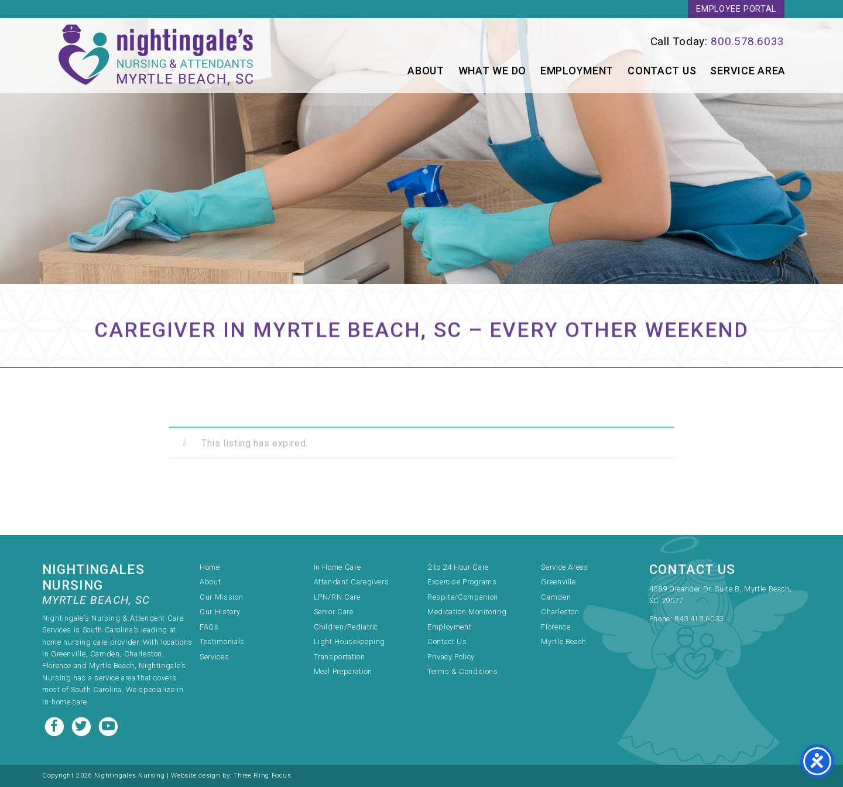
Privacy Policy (451, 656)
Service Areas (564, 567)
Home (210, 567)
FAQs (209, 626)
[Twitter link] (82, 725)
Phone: (661, 618)
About (425, 70)
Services (214, 656)
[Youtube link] (108, 725)
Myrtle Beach (564, 641)
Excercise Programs (462, 581)
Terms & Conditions (462, 671)
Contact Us (662, 70)
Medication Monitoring (466, 611)
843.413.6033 (699, 618)
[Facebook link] (55, 725)
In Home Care (337, 567)
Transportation (339, 656)
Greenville (558, 581)
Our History (220, 611)
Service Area (748, 70)
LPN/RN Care (337, 597)
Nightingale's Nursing (156, 55)
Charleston (560, 611)
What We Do (492, 70)
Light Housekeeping (350, 641)
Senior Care (334, 611)
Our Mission (221, 597)
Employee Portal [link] (736, 9)
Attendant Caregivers (351, 581)
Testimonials (222, 641)
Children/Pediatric (346, 626)
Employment (577, 70)
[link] (615, 41)
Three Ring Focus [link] (262, 775)
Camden (556, 597)
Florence (555, 626)
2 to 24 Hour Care (458, 567)
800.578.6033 (747, 41)
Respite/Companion (462, 597)
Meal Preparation (343, 671)
